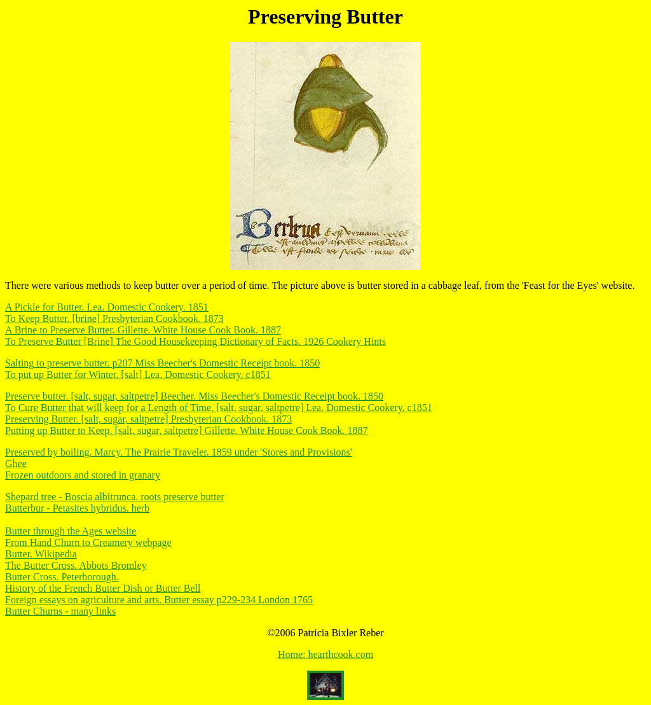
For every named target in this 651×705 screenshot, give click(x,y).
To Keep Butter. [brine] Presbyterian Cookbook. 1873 (114, 318)
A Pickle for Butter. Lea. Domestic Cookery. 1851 (107, 307)
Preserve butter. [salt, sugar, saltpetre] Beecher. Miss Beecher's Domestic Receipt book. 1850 (194, 396)
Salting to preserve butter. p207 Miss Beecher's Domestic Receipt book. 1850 (162, 363)
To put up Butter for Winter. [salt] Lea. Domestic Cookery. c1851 (138, 374)
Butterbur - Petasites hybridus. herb (77, 508)
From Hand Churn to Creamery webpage (88, 542)
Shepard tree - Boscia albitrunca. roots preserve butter (114, 496)
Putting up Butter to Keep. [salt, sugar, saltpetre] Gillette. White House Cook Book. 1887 (186, 430)
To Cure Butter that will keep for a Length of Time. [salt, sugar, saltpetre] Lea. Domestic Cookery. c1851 (218, 407)
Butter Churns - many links (60, 611)
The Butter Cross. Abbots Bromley (76, 565)
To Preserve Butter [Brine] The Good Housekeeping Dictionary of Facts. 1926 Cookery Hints (195, 341)
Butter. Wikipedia (41, 553)
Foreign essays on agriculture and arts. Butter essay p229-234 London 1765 (159, 599)
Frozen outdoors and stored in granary (82, 475)
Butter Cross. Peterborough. (62, 576)
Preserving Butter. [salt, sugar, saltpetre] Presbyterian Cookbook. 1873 (148, 419)
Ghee (16, 463)
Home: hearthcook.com (325, 654)
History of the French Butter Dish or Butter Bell (103, 588)
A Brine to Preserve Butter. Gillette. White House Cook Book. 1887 (143, 330)
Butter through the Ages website (70, 531)
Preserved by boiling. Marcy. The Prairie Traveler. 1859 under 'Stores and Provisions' (178, 452)
